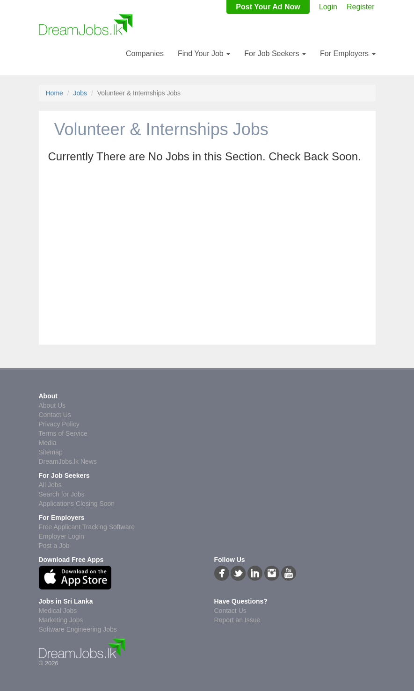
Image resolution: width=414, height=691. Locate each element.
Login (328, 7)
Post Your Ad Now (268, 7)
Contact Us (55, 414)
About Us (52, 405)
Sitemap (51, 452)
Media (48, 442)
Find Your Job (204, 54)
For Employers (347, 54)
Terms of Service (63, 433)
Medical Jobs (58, 610)
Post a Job (54, 545)
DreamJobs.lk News (68, 461)
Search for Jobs (62, 494)
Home (54, 93)
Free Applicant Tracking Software (87, 527)
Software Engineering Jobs (78, 629)
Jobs (80, 93)
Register (361, 7)
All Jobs (50, 485)
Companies (145, 54)
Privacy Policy (59, 424)
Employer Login (61, 536)
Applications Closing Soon (77, 503)
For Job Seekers (275, 54)
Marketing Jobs (61, 620)
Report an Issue (237, 620)
